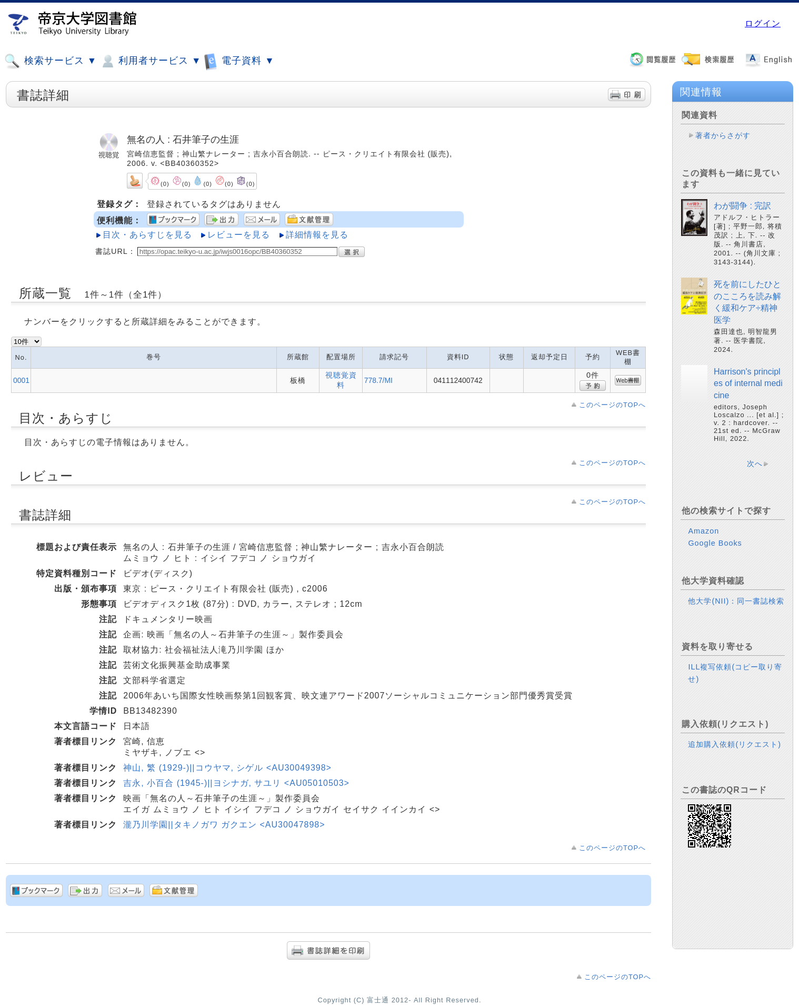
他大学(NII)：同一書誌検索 (736, 601)
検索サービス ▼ (50, 61)
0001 (21, 380)
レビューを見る (238, 234)
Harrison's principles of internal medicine (748, 383)
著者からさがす (723, 135)
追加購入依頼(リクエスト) (734, 744)
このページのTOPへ (612, 405)
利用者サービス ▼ (150, 61)
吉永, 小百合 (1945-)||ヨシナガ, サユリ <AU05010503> (236, 783)
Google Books (715, 543)
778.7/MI (378, 380)
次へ (755, 463)
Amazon (703, 531)
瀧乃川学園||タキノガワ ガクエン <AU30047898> (224, 824)
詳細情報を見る (317, 234)
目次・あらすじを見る (147, 234)
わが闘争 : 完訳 (742, 205)
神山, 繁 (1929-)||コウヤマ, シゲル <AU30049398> (227, 767)
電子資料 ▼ (239, 61)
